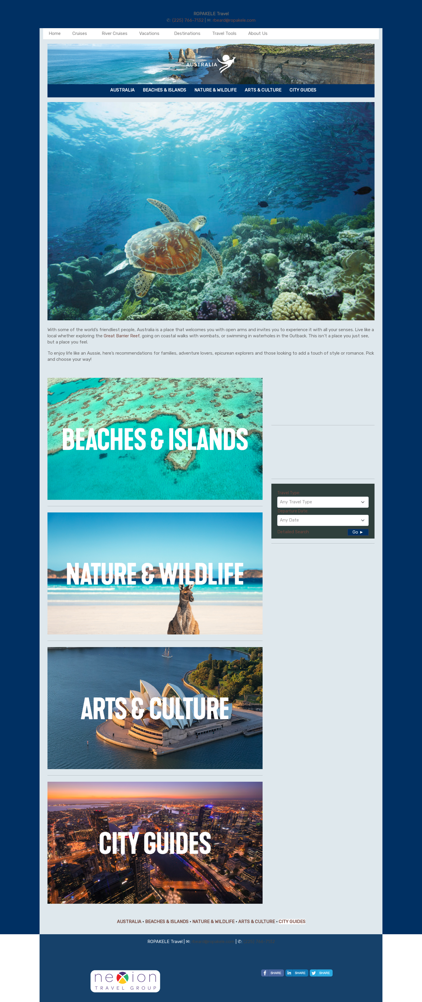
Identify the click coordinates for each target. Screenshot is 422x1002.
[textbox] (323, 502)
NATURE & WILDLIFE (213, 921)
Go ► (358, 532)
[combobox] (323, 502)
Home (55, 33)
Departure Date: (293, 511)
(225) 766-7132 (188, 20)
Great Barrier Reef (121, 335)
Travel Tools (224, 33)
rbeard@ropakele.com (234, 20)
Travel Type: (288, 492)
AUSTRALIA (129, 921)
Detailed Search (293, 531)
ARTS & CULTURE (256, 921)
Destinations (187, 33)
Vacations (149, 33)
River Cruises (114, 33)
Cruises (79, 33)
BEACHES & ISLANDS (166, 921)
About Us (258, 33)
